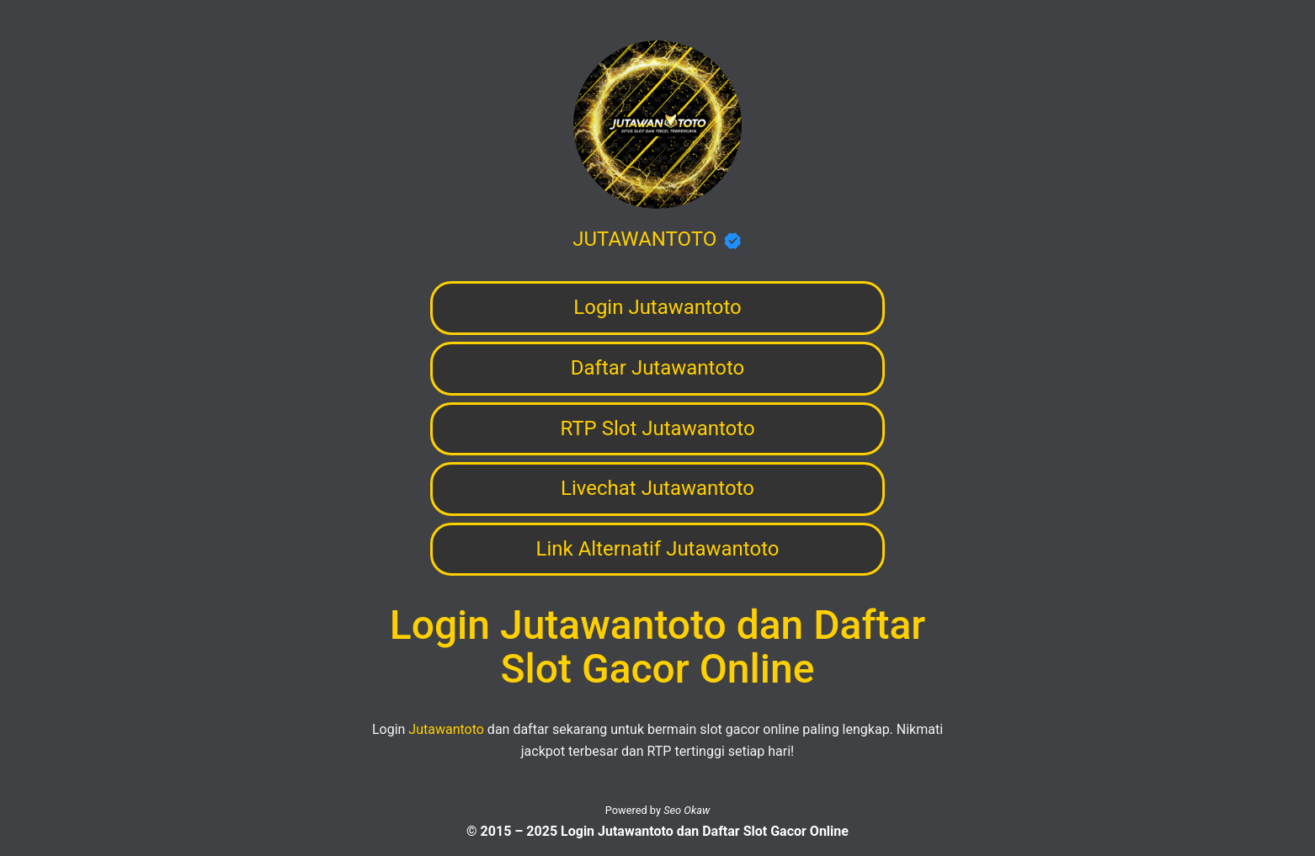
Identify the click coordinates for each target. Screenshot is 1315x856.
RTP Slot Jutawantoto (657, 428)
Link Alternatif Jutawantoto (658, 549)
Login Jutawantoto (657, 307)
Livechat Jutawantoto (657, 488)
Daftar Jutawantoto (657, 368)
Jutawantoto (446, 729)
